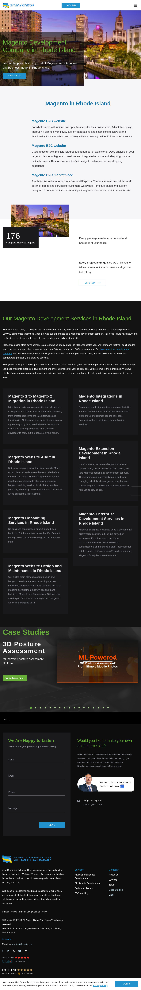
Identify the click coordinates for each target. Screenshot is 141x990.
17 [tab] (108, 707)
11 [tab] (79, 707)
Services (79, 869)
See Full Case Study (15, 678)
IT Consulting (81, 893)
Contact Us (14, 75)
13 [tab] (89, 707)
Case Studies (116, 890)
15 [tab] (98, 707)
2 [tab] (35, 707)
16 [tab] (103, 707)
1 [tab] (31, 707)
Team (112, 884)
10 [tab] (74, 707)
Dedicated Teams (84, 888)
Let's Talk (71, 5)
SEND (51, 825)
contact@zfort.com (92, 804)
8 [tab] (64, 707)
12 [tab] (84, 707)
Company (114, 869)
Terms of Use (23, 912)
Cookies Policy (39, 912)
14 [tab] (93, 707)
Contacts (6, 939)
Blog (111, 895)
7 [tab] (60, 707)
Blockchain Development (87, 883)
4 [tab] (45, 707)
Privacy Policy (100, 985)
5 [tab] (50, 707)
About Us (113, 874)
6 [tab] (55, 707)
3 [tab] (40, 707)
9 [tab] (69, 707)
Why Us (113, 880)
